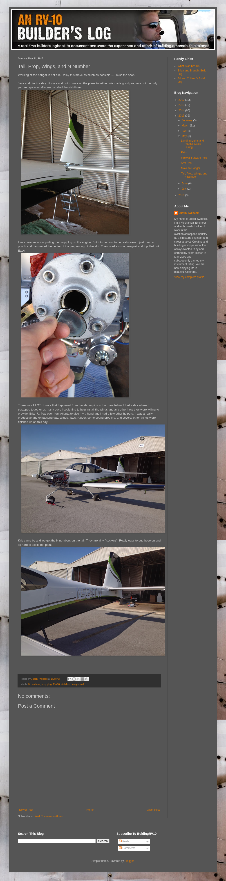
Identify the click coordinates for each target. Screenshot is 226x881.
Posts (124, 841)
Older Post (153, 809)
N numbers (34, 684)
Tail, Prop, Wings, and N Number (194, 175)
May (185, 136)
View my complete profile (189, 277)
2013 (182, 105)
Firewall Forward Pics (194, 157)
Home (90, 809)
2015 (182, 115)
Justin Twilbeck (189, 213)
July (184, 188)
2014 (182, 110)
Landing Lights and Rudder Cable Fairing (192, 144)
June (185, 183)
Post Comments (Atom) (48, 816)
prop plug (47, 684)
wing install (78, 684)
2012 (182, 99)
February (187, 120)
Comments (127, 848)
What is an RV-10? (189, 66)
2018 (182, 195)
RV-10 (56, 684)
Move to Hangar (190, 168)
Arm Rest (186, 163)
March (186, 125)
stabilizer (65, 684)
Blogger (129, 861)
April (185, 130)
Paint (184, 152)
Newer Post (26, 809)
